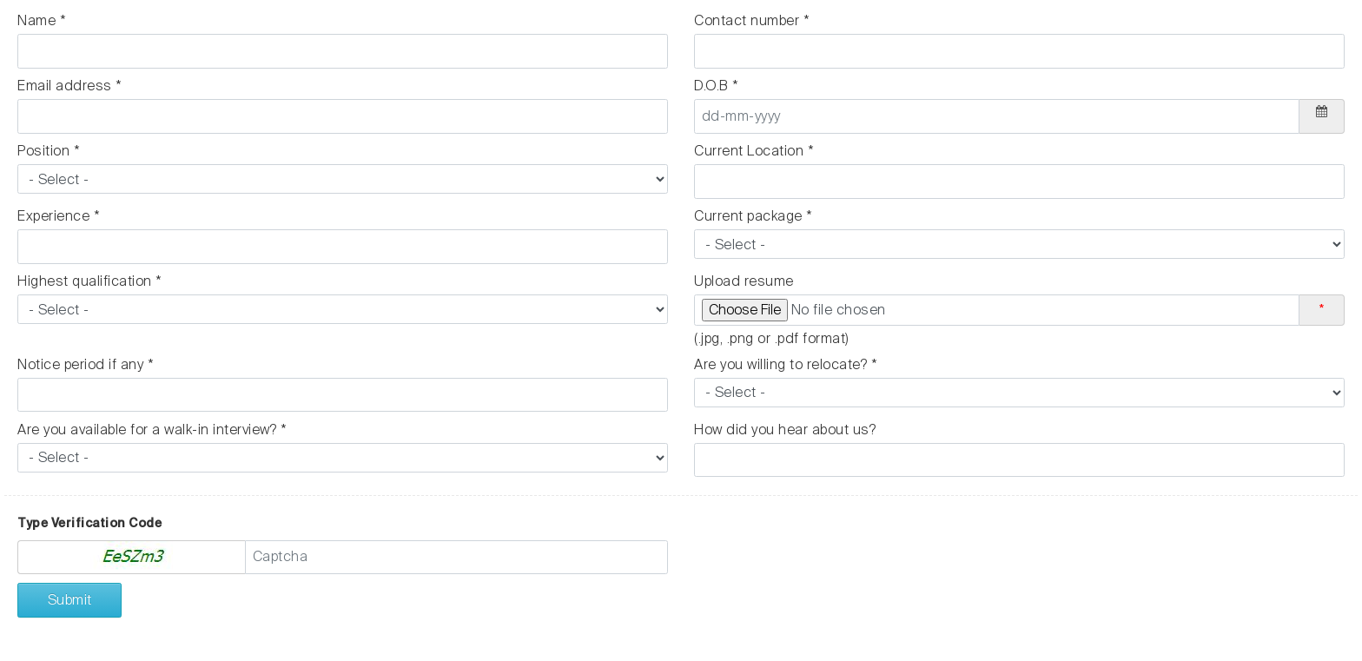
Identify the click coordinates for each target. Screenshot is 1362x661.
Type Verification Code (89, 523)
